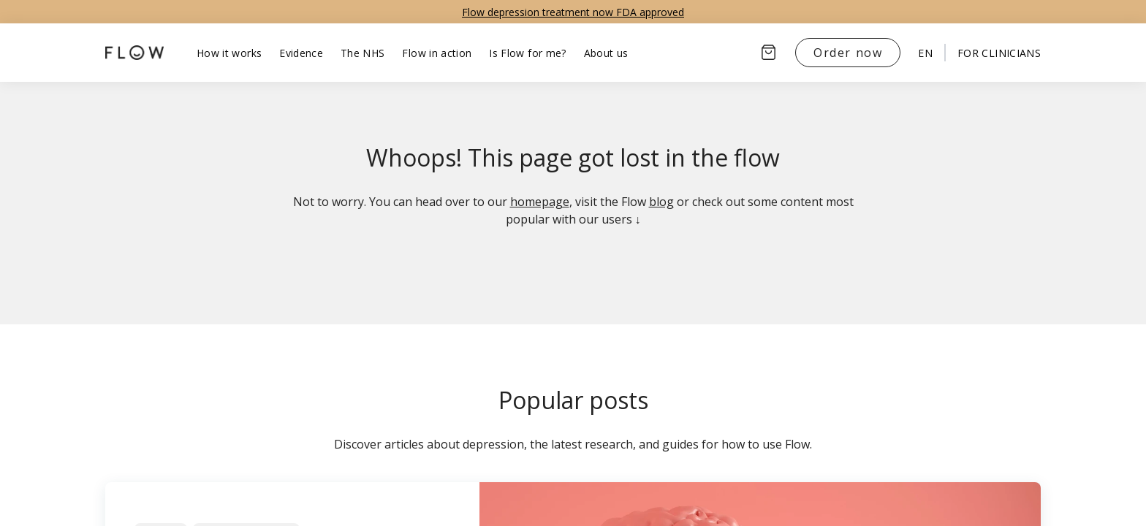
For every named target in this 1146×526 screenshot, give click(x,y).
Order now (847, 53)
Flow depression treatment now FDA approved (573, 12)
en (925, 53)
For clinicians (999, 53)
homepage (539, 202)
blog (661, 202)
